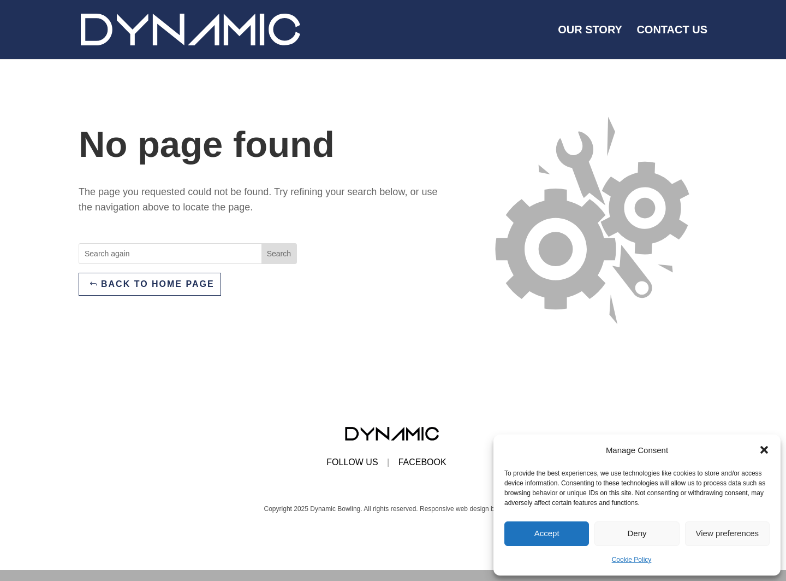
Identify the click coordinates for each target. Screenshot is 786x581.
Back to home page (158, 284)
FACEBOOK (422, 462)
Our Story (590, 31)
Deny (636, 533)
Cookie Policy (632, 560)
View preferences (727, 533)
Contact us (671, 31)
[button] (764, 449)
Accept (546, 533)
